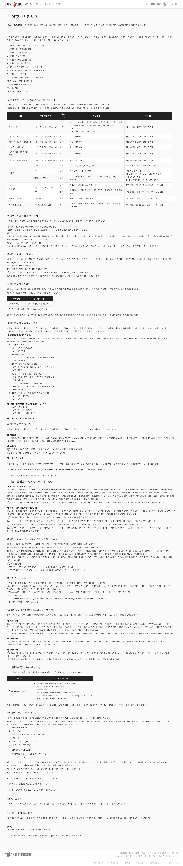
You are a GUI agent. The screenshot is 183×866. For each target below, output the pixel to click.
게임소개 (29, 4)
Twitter (146, 4)
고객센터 (57, 4)
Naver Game (159, 4)
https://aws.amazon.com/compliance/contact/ (72, 695)
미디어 (48, 4)
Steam (165, 4)
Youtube (153, 4)
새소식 (39, 4)
